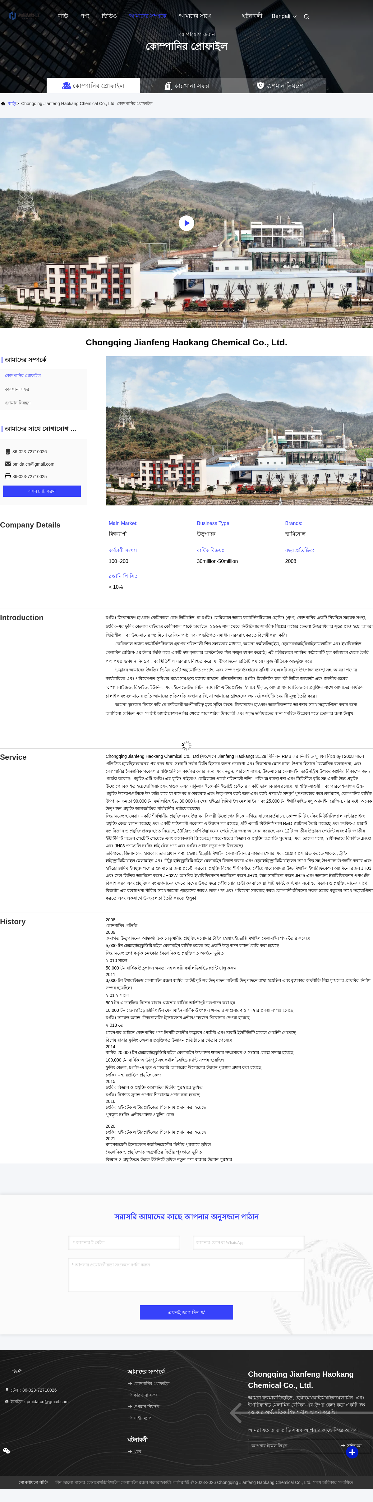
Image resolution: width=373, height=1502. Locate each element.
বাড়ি (63, 16)
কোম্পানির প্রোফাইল (23, 375)
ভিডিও (109, 16)
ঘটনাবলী (252, 16)
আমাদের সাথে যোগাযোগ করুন (197, 19)
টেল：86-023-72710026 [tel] (30, 1390)
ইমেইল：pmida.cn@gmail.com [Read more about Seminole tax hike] (36, 1401)
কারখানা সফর (17, 389)
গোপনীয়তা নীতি (33, 1482)
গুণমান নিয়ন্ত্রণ (17, 402)
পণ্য (85, 16)
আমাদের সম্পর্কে (148, 16)
